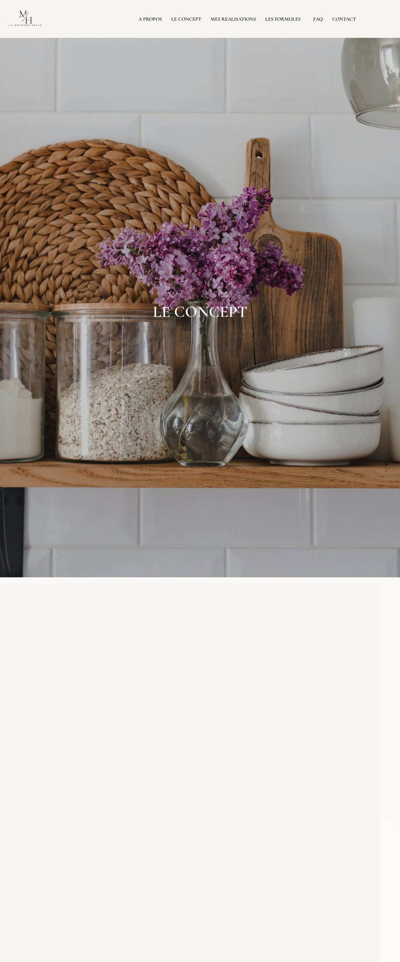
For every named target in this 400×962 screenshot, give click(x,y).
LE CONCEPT (186, 19)
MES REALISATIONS (233, 19)
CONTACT (344, 19)
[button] (284, 19)
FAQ (318, 19)
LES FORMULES (283, 19)
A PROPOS (150, 19)
